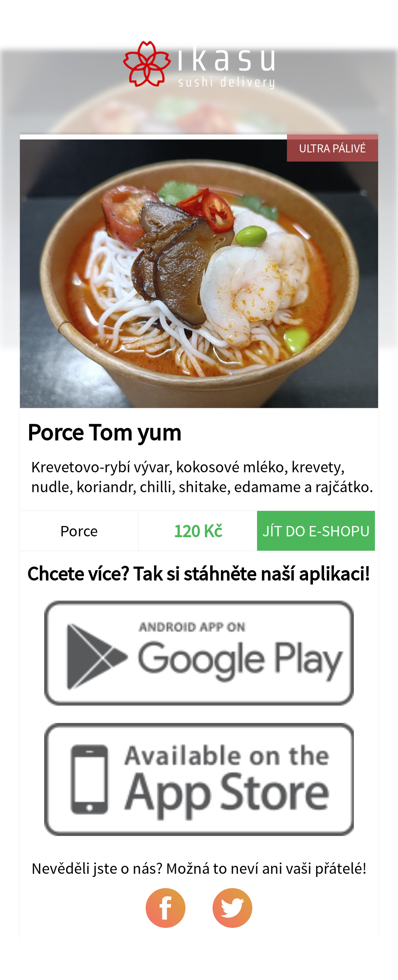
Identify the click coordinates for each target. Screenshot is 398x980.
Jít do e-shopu (316, 531)
